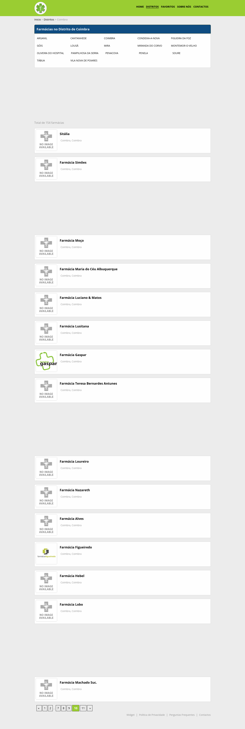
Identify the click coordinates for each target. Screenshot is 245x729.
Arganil (42, 38)
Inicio (37, 19)
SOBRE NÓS (184, 6)
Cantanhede (79, 38)
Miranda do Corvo (150, 45)
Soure (176, 53)
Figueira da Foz (181, 38)
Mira (107, 45)
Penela (143, 53)
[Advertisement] (122, 94)
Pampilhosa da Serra (84, 53)
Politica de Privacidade (152, 714)
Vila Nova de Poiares (84, 60)
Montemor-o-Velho (184, 45)
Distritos (49, 19)
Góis (40, 45)
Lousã (74, 45)
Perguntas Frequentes (182, 714)
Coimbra (109, 38)
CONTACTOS (200, 6)
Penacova (111, 53)
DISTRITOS (152, 6)
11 (83, 708)
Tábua (41, 60)
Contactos (205, 714)
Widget (130, 714)
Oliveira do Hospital (50, 53)
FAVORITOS (168, 6)
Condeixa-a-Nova (149, 38)
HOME (140, 6)
